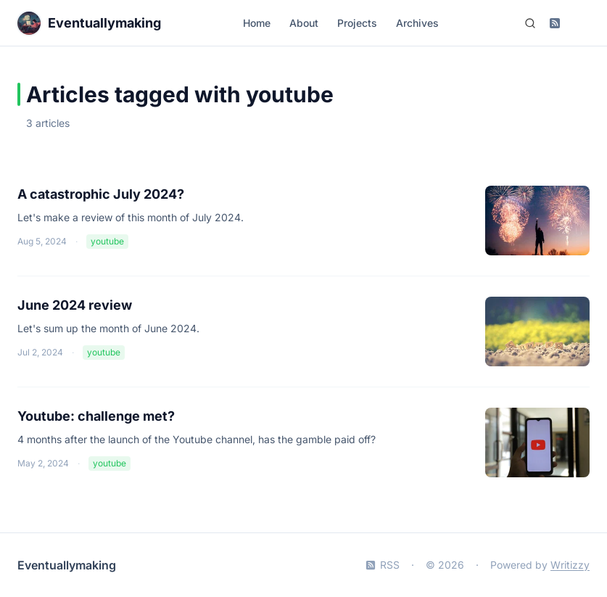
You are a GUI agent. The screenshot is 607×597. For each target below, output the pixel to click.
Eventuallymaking (66, 565)
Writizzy (570, 565)
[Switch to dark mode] (579, 23)
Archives (417, 23)
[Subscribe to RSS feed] (554, 23)
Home (257, 23)
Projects (357, 23)
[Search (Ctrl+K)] (530, 23)
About (303, 23)
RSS (383, 565)
